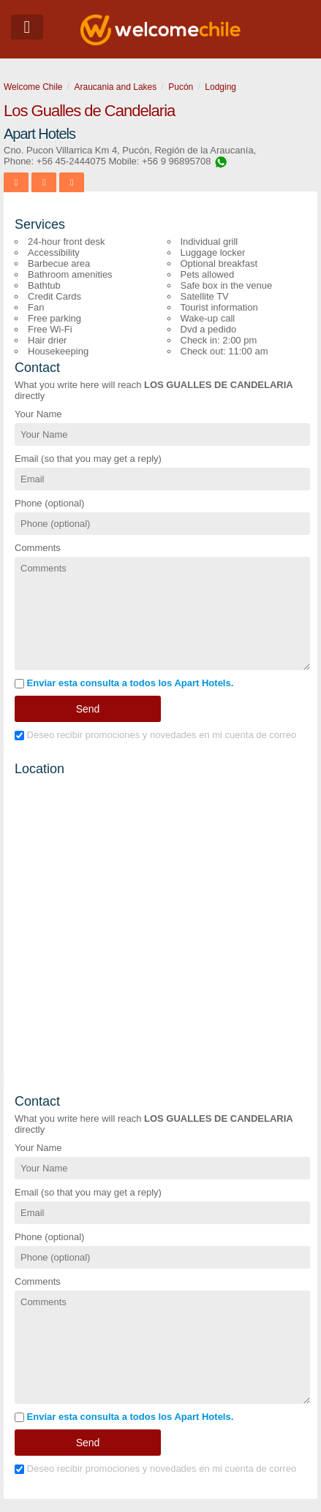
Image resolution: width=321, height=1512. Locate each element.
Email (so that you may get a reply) (88, 458)
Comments (38, 547)
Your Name (38, 414)
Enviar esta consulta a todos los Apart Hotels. (124, 682)
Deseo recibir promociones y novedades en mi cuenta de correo (155, 734)
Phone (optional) (49, 503)
